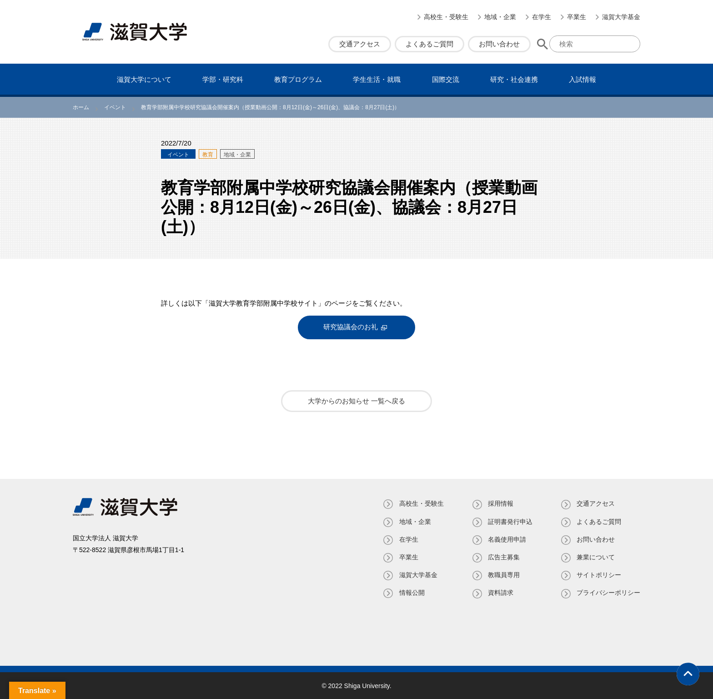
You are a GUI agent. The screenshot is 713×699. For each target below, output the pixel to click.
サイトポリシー (599, 574)
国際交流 (445, 79)
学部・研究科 (222, 79)
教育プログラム (298, 79)
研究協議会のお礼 (350, 327)
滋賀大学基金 (621, 16)
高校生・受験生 (446, 16)
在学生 (541, 16)
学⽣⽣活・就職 (377, 79)
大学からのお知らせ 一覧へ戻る (356, 401)
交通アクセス (359, 44)
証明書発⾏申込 (509, 521)
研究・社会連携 (514, 79)
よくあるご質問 (429, 44)
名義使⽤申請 (506, 539)
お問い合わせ (499, 44)
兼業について (596, 557)
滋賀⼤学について (144, 79)
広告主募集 (503, 557)
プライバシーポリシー (608, 592)
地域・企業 (500, 16)
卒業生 (576, 16)
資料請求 (500, 592)
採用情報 (500, 503)
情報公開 (411, 592)
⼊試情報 (582, 79)
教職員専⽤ (503, 574)
